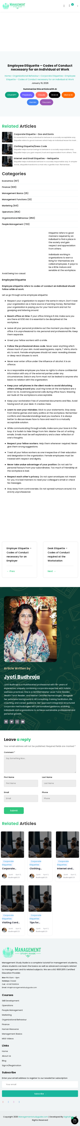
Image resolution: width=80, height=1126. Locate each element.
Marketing (7, 1014)
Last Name (47, 777)
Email (6, 792)
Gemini (32, 102)
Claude (41, 94)
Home (8, 75)
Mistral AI (68, 94)
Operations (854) (11, 211)
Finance (6, 1024)
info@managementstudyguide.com (22, 987)
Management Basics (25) (15, 193)
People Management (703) (16, 224)
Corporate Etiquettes (52, 75)
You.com (46, 102)
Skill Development (10, 1000)
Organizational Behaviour (26, 75)
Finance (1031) (9, 187)
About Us (6, 1056)
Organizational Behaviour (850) (18, 218)
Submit (14, 810)
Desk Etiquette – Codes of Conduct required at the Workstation (61, 560)
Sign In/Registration (11, 1065)
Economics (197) (10, 181)
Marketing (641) (10, 205)
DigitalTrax (69, 1116)
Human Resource (10, 1029)
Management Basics (12, 1033)
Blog (4, 1060)
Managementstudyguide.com (33, 1116)
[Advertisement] (40, 31)
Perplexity (27, 94)
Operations (7, 1005)
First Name (9, 777)
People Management (12, 1010)
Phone (45, 792)
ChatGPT (11, 94)
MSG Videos (8, 1038)
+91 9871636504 (12, 984)
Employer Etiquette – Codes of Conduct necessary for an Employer (19, 560)
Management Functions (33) (17, 199)
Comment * (9, 752)
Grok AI (54, 94)
